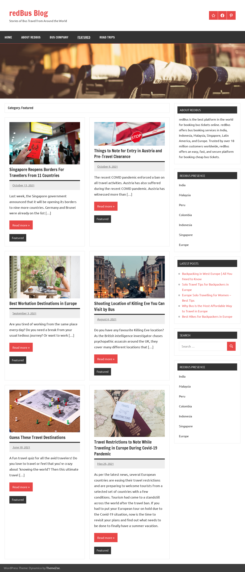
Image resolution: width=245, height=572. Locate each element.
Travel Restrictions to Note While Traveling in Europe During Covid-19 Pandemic (125, 448)
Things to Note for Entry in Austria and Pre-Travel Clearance (128, 154)
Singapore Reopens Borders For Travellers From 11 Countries (36, 172)
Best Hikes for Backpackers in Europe (207, 316)
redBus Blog (28, 12)
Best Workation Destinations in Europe (43, 303)
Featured (84, 37)
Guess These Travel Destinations (37, 437)
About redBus (31, 37)
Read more (19, 225)
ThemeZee (53, 568)
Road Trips (107, 37)
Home (8, 37)
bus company (59, 37)
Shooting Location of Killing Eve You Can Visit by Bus (129, 306)
